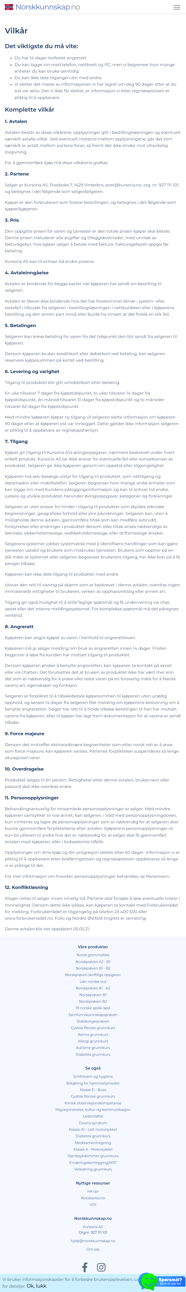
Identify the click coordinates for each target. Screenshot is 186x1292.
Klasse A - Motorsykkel (93, 1149)
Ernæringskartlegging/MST (92, 1163)
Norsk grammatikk (93, 955)
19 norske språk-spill (93, 1008)
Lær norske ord (93, 981)
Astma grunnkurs (93, 1034)
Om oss (93, 1249)
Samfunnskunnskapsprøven (93, 1015)
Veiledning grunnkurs (93, 1169)
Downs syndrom (93, 1123)
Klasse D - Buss (93, 1090)
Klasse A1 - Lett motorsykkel (93, 1129)
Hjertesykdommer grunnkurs (92, 1156)
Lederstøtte (93, 1116)
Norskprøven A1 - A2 (93, 988)
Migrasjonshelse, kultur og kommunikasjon (93, 1110)
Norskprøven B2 (93, 1001)
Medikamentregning (93, 1143)
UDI (93, 1204)
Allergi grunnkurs (93, 1041)
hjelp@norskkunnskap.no (93, 1241)
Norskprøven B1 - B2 (93, 968)
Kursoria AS (93, 1227)
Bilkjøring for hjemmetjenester (93, 1083)
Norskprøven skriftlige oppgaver (93, 975)
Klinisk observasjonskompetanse (93, 1103)
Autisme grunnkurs (93, 1048)
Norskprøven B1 (93, 995)
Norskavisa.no (93, 1198)
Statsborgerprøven (93, 1021)
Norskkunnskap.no (93, 1218)
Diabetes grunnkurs (93, 1054)
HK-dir (93, 1191)
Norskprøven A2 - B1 (93, 962)
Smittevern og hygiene (93, 1076)
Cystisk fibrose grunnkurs (93, 1028)
